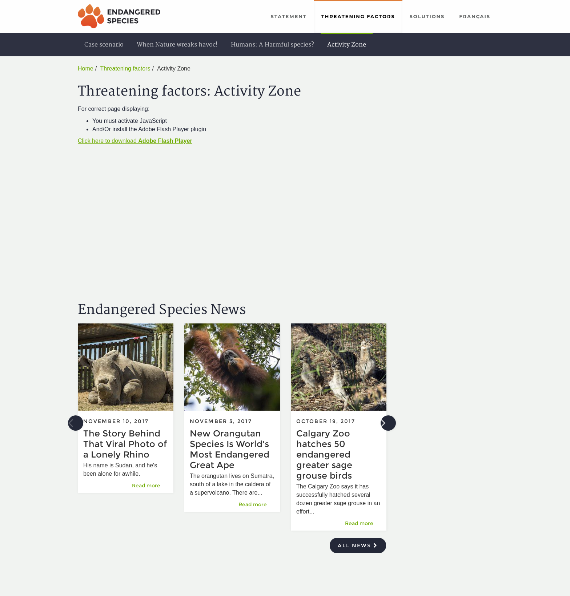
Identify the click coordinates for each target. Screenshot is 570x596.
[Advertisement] (445, 171)
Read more (150, 485)
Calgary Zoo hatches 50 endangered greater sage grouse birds (324, 454)
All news (358, 545)
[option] (125, 411)
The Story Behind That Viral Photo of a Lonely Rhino (125, 444)
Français (474, 16)
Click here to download (135, 141)
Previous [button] (75, 423)
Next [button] (388, 423)
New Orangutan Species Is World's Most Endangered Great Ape (229, 449)
